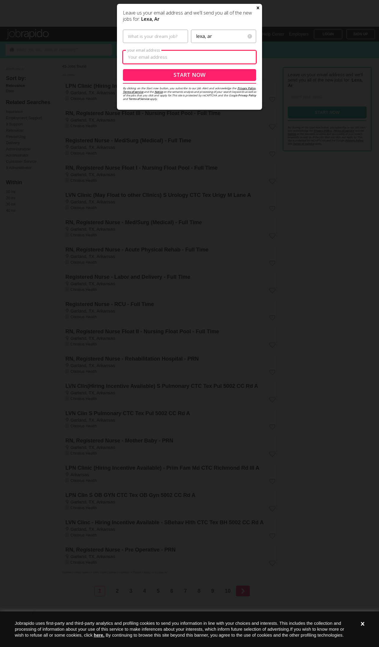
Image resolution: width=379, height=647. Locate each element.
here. (99, 635)
